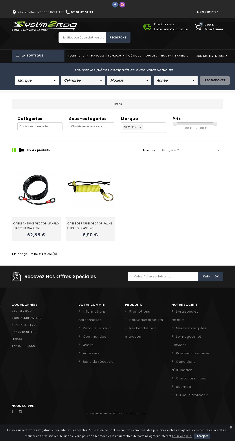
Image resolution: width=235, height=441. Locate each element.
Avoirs (88, 345)
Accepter (202, 436)
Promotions (139, 311)
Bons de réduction (99, 361)
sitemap (183, 386)
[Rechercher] (94, 37)
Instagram (21, 411)
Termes (144, 413)
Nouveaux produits (146, 319)
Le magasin (116, 55)
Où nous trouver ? (143, 55)
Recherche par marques (86, 55)
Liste (21, 150)
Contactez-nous (191, 378)
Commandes (94, 336)
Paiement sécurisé (193, 353)
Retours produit (97, 328)
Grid (14, 150)
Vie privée (130, 413)
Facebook (15, 411)
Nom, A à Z (191, 150)
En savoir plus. (182, 436)
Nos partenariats (174, 55)
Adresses (91, 353)
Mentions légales (191, 328)
